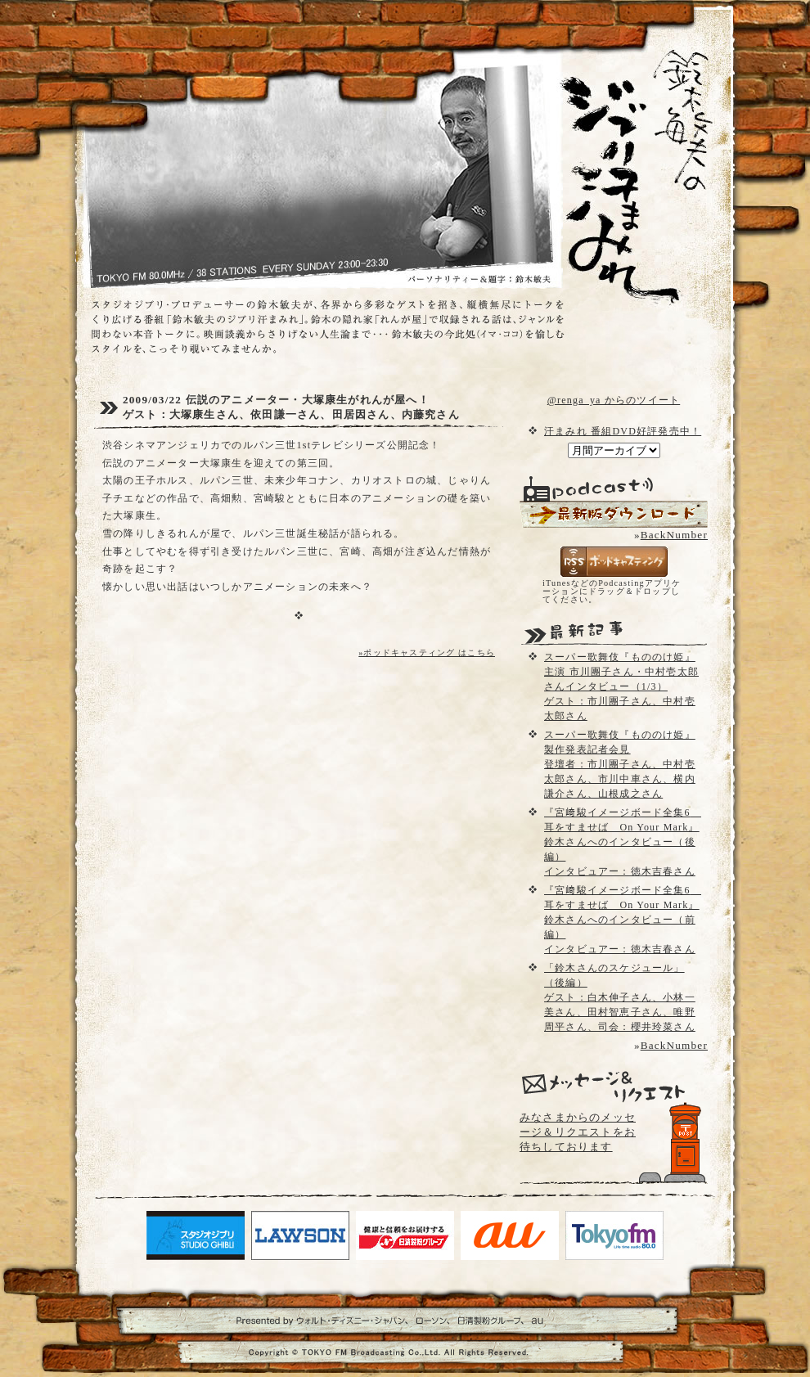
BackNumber (674, 535)
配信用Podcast (614, 514)
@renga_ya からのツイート (613, 400)
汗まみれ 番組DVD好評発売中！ (622, 431)
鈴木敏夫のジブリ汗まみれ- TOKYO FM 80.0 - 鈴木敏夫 (622, 147)
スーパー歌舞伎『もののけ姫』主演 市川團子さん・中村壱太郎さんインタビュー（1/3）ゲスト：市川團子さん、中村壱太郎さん (621, 686)
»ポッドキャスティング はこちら (426, 652)
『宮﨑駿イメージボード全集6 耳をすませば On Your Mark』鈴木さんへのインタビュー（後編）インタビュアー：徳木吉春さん (622, 842)
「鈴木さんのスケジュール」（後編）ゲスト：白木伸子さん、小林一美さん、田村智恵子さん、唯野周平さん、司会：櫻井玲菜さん (619, 997)
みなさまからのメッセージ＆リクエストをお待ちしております (578, 1132)
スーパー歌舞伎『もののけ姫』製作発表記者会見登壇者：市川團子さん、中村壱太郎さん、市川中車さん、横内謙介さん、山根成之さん (619, 764)
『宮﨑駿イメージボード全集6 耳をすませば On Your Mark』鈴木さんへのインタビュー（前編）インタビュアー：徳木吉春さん (622, 919)
